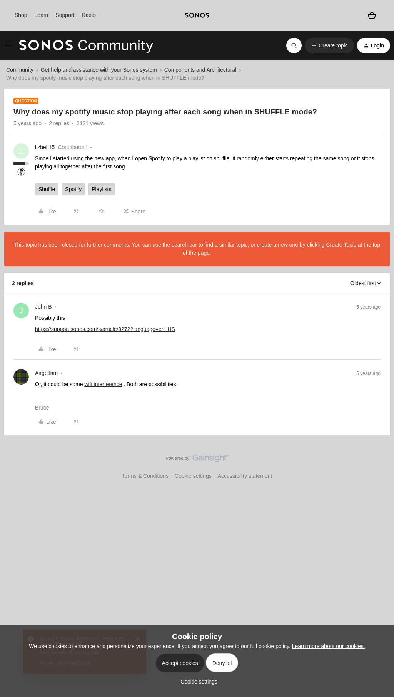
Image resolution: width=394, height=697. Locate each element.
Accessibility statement (245, 476)
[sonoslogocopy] (196, 15)
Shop (21, 15)
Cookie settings (193, 476)
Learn (41, 15)
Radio (89, 15)
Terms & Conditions (145, 476)
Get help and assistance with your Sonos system (99, 70)
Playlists (101, 189)
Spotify (73, 189)
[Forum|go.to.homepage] (86, 45)
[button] (8, 47)
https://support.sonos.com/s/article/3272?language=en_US (105, 329)
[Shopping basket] (371, 15)
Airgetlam (46, 373)
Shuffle (46, 189)
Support (64, 15)
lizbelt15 (45, 147)
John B (43, 307)
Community (19, 70)
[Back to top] (378, 464)
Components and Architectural (200, 70)
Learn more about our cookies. (328, 646)
